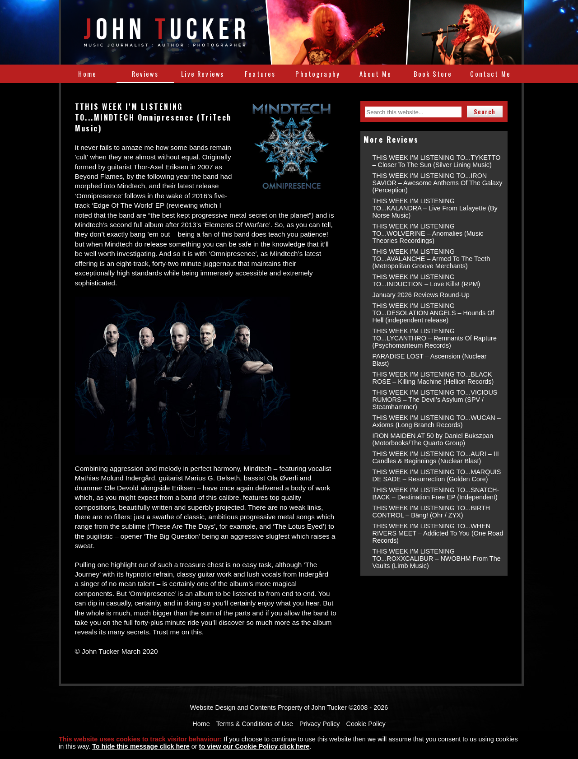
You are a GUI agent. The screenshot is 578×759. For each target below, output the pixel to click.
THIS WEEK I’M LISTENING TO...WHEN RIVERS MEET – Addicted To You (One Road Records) (438, 533)
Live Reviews (202, 74)
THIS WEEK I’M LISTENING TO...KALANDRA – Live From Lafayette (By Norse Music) (435, 208)
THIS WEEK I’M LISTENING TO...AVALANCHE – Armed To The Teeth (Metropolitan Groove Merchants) (431, 259)
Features (260, 74)
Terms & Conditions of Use (254, 723)
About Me (375, 74)
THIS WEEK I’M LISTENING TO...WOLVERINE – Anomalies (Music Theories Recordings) (428, 233)
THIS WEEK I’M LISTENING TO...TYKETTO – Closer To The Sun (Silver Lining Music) (437, 161)
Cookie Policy (366, 723)
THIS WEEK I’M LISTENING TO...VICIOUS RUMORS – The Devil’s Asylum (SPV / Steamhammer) (435, 399)
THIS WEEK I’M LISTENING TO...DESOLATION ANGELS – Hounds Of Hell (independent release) (433, 313)
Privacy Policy (319, 723)
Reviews (145, 74)
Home (87, 74)
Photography (317, 74)
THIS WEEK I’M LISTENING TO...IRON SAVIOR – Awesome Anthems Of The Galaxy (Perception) (438, 183)
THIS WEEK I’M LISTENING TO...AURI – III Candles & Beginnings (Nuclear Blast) (436, 457)
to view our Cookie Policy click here (254, 746)
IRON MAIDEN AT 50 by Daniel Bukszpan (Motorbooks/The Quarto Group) (433, 439)
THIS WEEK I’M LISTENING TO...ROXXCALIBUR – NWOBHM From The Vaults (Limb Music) (437, 558)
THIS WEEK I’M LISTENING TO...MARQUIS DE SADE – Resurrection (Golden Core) (437, 475)
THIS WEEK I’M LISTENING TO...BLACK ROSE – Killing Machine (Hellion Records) (433, 378)
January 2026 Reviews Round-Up (421, 294)
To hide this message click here (141, 746)
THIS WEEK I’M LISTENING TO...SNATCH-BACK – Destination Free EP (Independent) (436, 493)
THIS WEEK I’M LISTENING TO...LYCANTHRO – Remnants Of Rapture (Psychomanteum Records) (435, 338)
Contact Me (490, 74)
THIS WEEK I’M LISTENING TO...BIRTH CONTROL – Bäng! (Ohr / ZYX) (431, 511)
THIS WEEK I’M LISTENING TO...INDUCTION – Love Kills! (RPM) (426, 280)
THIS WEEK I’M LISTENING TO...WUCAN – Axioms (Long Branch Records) (437, 421)
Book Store (433, 74)
